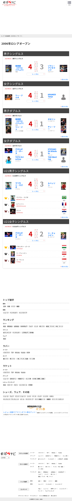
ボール (22, 399)
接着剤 (49, 399)
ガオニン (51, 119)
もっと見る (35, 74)
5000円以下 (24, 326)
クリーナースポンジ (58, 399)
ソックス (45, 396)
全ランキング (7, 332)
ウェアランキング (49, 491)
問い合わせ (54, 495)
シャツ (29, 396)
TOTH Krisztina (19, 158)
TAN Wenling (52, 158)
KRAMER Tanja (52, 95)
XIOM (28, 352)
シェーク (5, 313)
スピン (16, 385)
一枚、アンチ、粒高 (22, 359)
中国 (8, 306)
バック (36, 326)
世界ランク (53, 488)
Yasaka (23, 352)
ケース (34, 396)
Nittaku (17, 352)
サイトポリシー (34, 495)
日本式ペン (13, 379)
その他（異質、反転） (38, 379)
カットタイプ (23, 313)
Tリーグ (40, 491)
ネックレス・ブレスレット (11, 399)
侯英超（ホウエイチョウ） (20, 67)
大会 (39, 488)
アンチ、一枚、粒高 (58, 466)
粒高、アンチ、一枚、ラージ (54, 326)
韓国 (18, 306)
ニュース (45, 488)
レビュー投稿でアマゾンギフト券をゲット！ (20, 412)
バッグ (40, 396)
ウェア (12, 396)
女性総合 (16, 326)
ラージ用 (32, 359)
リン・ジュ (19, 128)
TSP (12, 352)
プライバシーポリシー (23, 495)
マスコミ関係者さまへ (44, 495)
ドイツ (13, 306)
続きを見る (65, 79)
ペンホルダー (14, 313)
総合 (4, 326)
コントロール (23, 385)
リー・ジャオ (19, 96)
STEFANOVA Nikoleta (52, 151)
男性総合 (9, 326)
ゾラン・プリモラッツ (51, 67)
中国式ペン (21, 379)
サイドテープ (29, 399)
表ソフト (42, 326)
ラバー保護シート (40, 399)
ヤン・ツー (51, 127)
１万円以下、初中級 (27, 332)
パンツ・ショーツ (20, 396)
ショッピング (62, 488)
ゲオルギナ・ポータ (19, 151)
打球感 (30, 385)
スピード (9, 385)
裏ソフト (5, 359)
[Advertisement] (36, 20)
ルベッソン (51, 184)
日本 (4, 306)
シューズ (5, 396)
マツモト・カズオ (19, 185)
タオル (51, 396)
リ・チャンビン (51, 234)
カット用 (28, 379)
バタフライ (6, 352)
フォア (31, 326)
